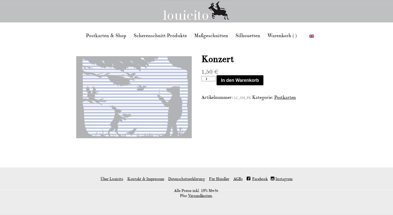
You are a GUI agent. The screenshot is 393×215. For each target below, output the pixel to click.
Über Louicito (112, 179)
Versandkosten (200, 195)
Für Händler (219, 179)
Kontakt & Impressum (145, 179)
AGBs (238, 179)
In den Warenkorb (240, 80)
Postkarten (285, 97)
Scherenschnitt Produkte (160, 36)
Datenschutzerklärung (186, 179)
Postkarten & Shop (106, 36)
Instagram (283, 179)
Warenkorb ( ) (282, 36)
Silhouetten (247, 36)
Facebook (260, 179)
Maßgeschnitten (211, 36)
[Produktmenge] (208, 78)
